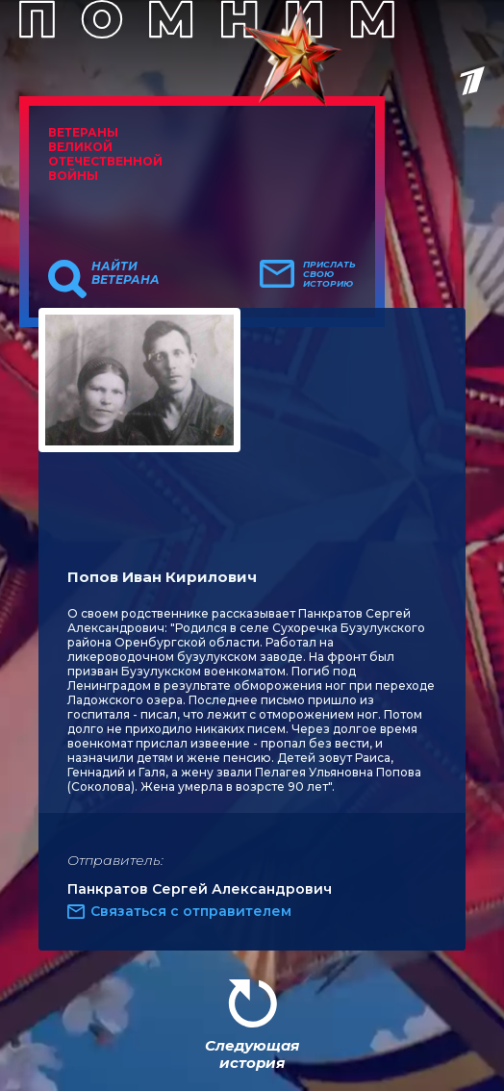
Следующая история (252, 1054)
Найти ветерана (125, 273)
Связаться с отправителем (190, 911)
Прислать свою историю (329, 274)
